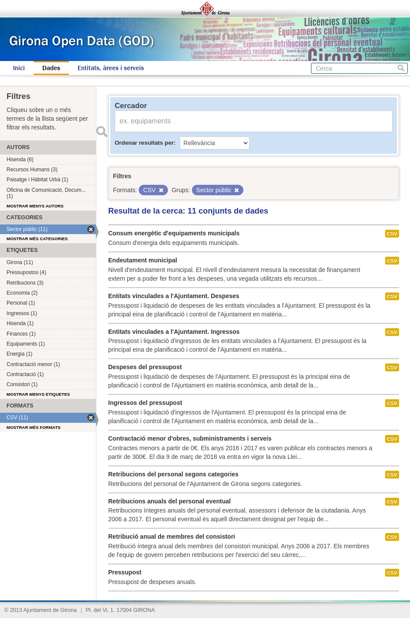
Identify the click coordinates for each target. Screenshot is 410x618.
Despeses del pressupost (145, 366)
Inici (19, 68)
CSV (392, 234)
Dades (51, 68)
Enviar (101, 131)
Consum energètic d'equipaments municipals (173, 233)
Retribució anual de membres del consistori (171, 536)
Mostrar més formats (34, 427)
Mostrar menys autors (35, 206)
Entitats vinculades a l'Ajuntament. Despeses (173, 295)
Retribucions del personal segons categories (173, 474)
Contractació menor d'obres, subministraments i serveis (189, 438)
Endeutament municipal (142, 260)
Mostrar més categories (37, 238)
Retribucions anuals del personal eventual (169, 501)
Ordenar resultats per (144, 142)
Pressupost (124, 572)
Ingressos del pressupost (145, 402)
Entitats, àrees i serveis (111, 68)
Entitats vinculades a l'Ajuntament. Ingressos (173, 331)
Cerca (401, 68)
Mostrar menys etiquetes (38, 394)
